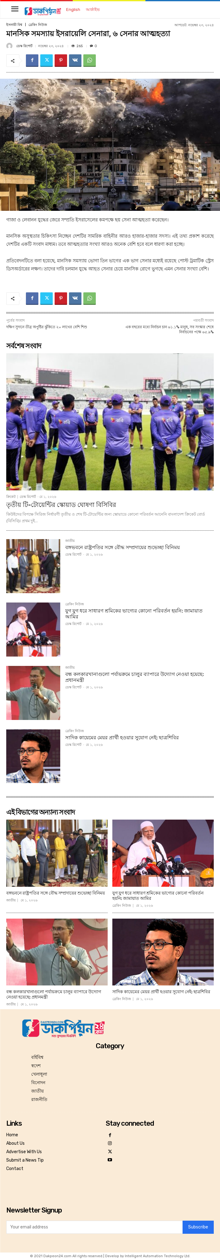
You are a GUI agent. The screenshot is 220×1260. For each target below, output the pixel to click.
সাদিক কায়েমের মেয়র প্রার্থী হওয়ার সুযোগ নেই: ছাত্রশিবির (122, 738)
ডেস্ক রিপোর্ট (24, 46)
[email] (94, 1227)
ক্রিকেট (11, 497)
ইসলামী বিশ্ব (14, 25)
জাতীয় (70, 541)
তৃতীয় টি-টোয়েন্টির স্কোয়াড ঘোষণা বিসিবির (61, 504)
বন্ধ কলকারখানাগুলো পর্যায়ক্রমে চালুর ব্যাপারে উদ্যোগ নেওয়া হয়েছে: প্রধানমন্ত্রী (134, 677)
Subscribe (198, 1227)
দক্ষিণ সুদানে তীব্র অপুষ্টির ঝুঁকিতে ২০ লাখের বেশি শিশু (46, 327)
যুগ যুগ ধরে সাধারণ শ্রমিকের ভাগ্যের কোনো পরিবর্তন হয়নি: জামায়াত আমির (134, 614)
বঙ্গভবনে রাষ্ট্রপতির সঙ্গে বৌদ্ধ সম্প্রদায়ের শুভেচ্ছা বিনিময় (122, 547)
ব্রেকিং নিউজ (37, 25)
